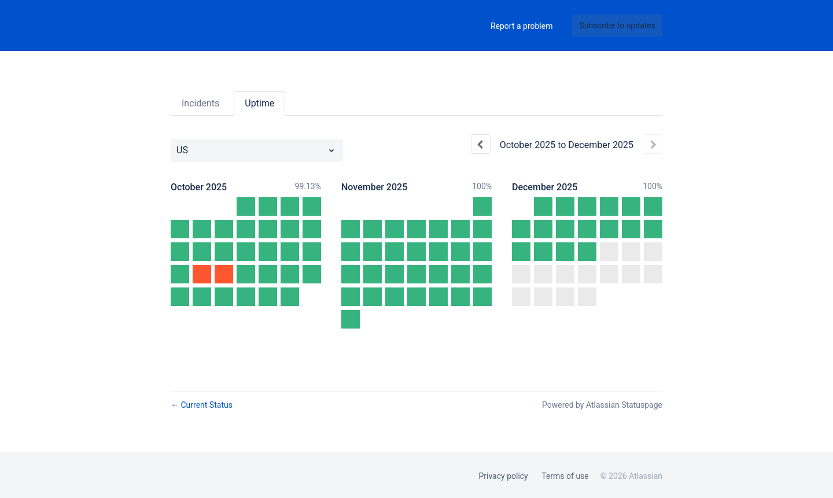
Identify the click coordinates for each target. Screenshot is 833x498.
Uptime (259, 103)
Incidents (200, 103)
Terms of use (565, 476)
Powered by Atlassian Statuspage (602, 405)
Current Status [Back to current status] (202, 405)
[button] (617, 25)
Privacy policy (503, 476)
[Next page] (652, 144)
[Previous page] (481, 144)
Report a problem (522, 26)
